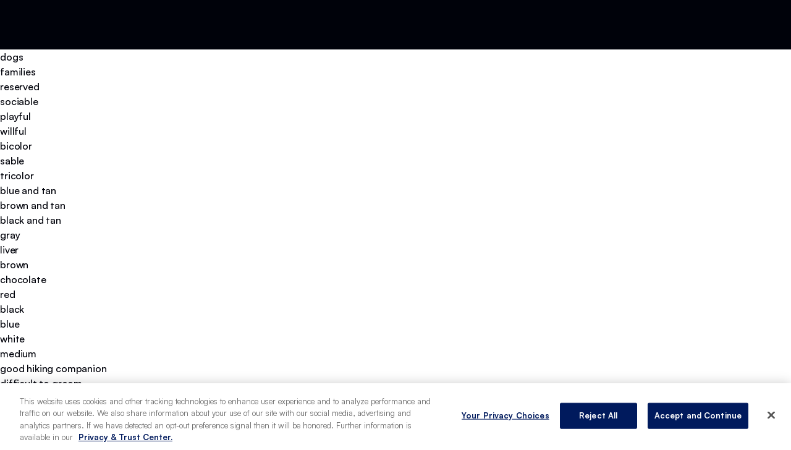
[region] (395, 416)
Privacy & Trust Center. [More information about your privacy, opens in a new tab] (125, 437)
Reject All (598, 415)
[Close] (771, 414)
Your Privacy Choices (505, 415)
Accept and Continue (698, 415)
